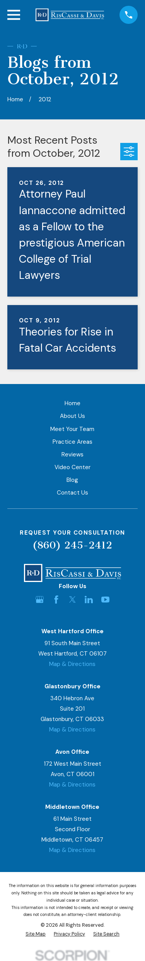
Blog (72, 480)
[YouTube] (105, 599)
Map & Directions (72, 664)
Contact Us (72, 492)
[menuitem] (36, 934)
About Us (72, 416)
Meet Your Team (72, 429)
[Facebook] (56, 599)
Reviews (72, 454)
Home (72, 403)
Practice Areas (72, 442)
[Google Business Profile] (40, 599)
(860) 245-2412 (72, 545)
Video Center (72, 467)
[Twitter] (72, 599)
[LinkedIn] (89, 599)
